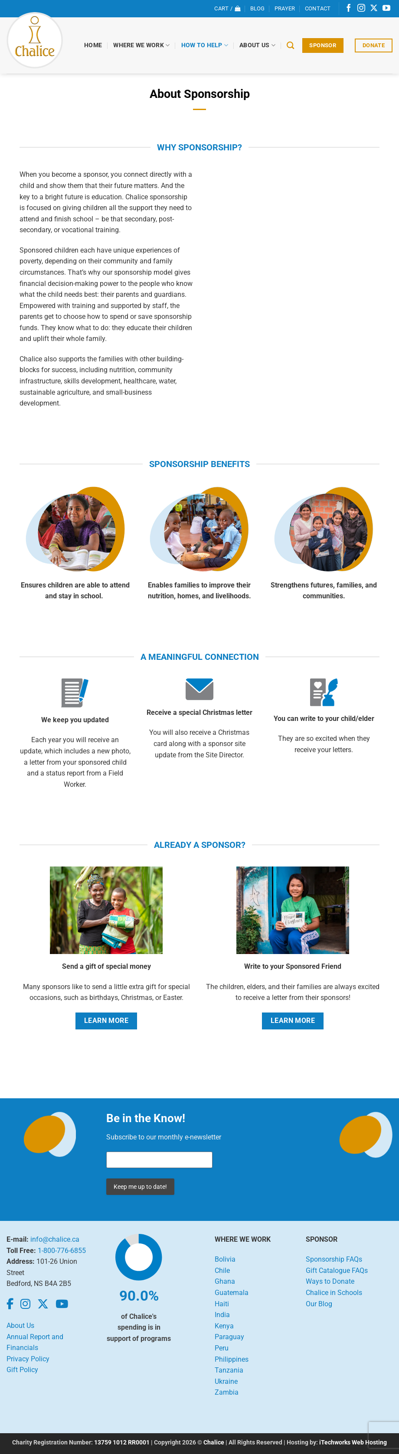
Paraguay (229, 1337)
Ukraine (226, 1381)
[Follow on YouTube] (386, 8)
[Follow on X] (374, 8)
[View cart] (227, 8)
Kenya (224, 1326)
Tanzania (229, 1370)
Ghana (225, 1281)
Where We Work (142, 45)
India (222, 1315)
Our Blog (319, 1304)
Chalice (213, 1442)
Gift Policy (22, 1370)
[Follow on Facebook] (349, 8)
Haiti (222, 1304)
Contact (318, 8)
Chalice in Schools (334, 1292)
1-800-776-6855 (62, 1250)
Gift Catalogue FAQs (337, 1270)
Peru (222, 1348)
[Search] (290, 46)
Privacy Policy (28, 1359)
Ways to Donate (330, 1281)
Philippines (232, 1359)
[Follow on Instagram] (361, 8)
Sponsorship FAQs (334, 1259)
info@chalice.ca (54, 1239)
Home (93, 45)
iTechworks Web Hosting (353, 1442)
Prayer (285, 8)
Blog (257, 8)
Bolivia (225, 1259)
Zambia (227, 1392)
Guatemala (232, 1292)
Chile (222, 1270)
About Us (258, 45)
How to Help (205, 45)
